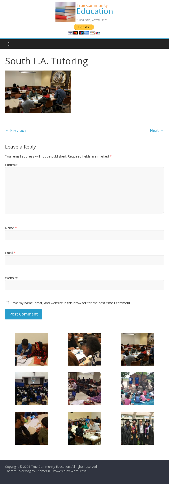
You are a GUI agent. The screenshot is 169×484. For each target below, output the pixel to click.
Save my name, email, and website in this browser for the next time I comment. (71, 303)
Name (11, 228)
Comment (12, 164)
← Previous (15, 130)
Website (11, 278)
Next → (157, 130)
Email (10, 252)
